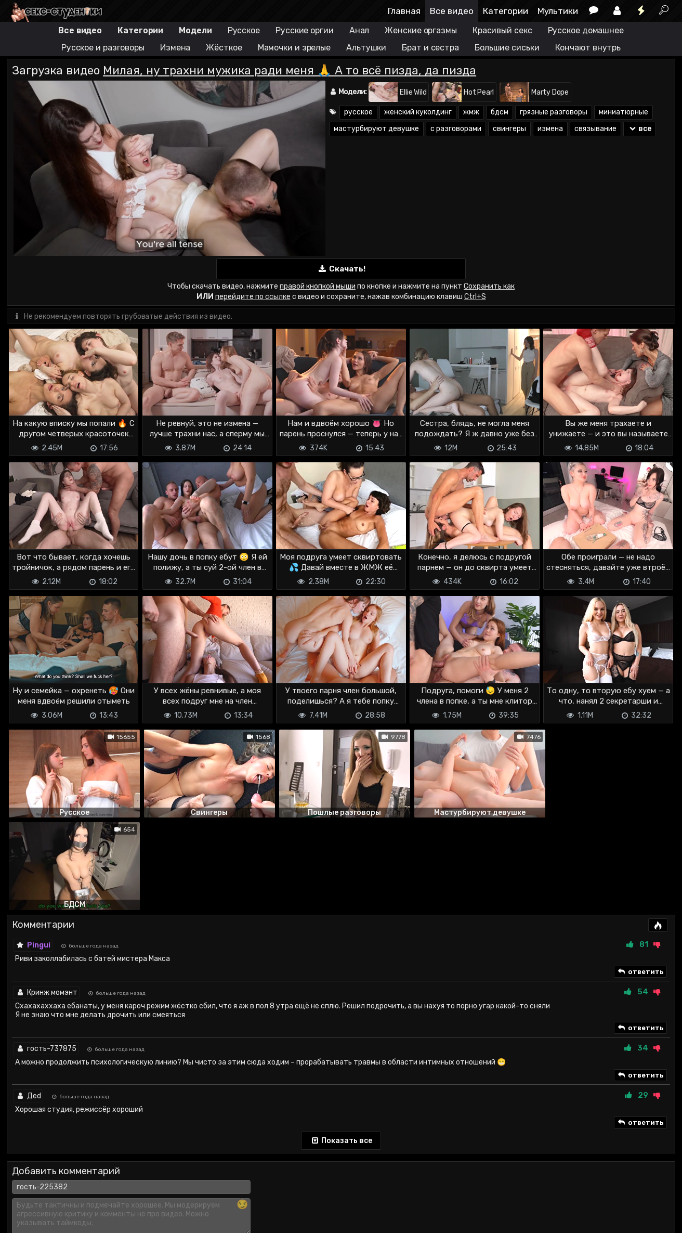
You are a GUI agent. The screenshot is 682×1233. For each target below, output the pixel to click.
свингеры (509, 128)
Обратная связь (115, 1195)
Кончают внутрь (588, 48)
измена (550, 128)
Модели (195, 30)
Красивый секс (502, 30)
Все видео (452, 11)
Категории (505, 11)
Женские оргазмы (421, 30)
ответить (640, 879)
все (639, 128)
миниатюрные (623, 112)
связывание (595, 128)
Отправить (48, 1153)
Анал (359, 30)
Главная (404, 11)
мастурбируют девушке (376, 128)
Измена (175, 48)
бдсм (499, 112)
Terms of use (60, 1195)
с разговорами (455, 128)
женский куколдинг (418, 112)
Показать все (341, 1048)
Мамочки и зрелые (294, 48)
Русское (244, 30)
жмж (471, 112)
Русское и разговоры (103, 48)
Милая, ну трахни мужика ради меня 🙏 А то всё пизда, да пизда (289, 70)
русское (358, 112)
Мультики (557, 11)
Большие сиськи (507, 48)
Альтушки (366, 48)
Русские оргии (305, 30)
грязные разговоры (553, 112)
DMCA (23, 1195)
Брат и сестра (430, 48)
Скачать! (341, 269)
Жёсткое (224, 48)
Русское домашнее (586, 30)
